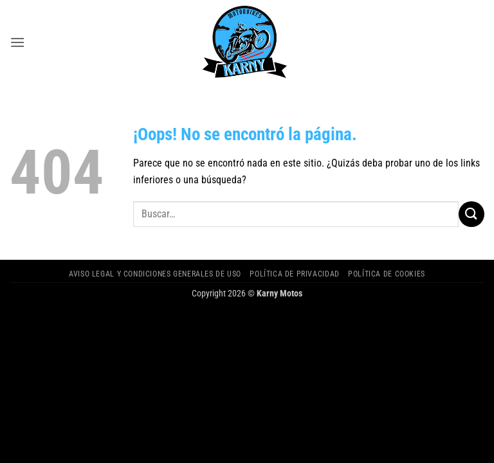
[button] (17, 42)
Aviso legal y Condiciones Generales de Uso (155, 273)
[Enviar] (471, 213)
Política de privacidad (294, 273)
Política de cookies (386, 273)
